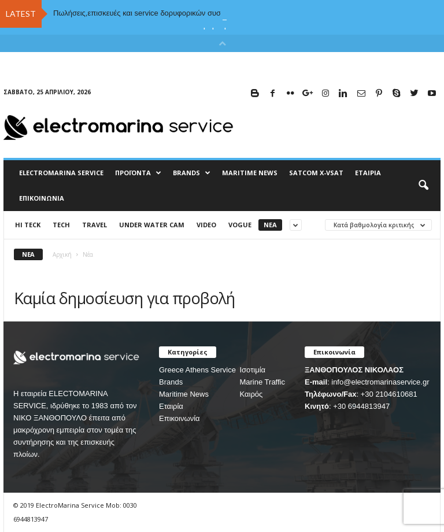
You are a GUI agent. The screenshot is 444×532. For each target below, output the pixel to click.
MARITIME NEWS (250, 172)
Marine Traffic (262, 382)
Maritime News (184, 394)
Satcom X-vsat (316, 172)
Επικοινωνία (41, 198)
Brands (171, 382)
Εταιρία (368, 172)
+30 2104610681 (389, 394)
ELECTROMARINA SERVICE (61, 172)
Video (206, 224)
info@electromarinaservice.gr (380, 382)
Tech (61, 224)
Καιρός (250, 394)
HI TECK (27, 224)
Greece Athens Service (197, 369)
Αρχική (62, 254)
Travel (94, 224)
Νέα (270, 224)
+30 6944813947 (361, 406)
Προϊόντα (138, 173)
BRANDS (191, 173)
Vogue (239, 224)
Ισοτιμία (252, 369)
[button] (423, 185)
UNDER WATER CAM (151, 224)
